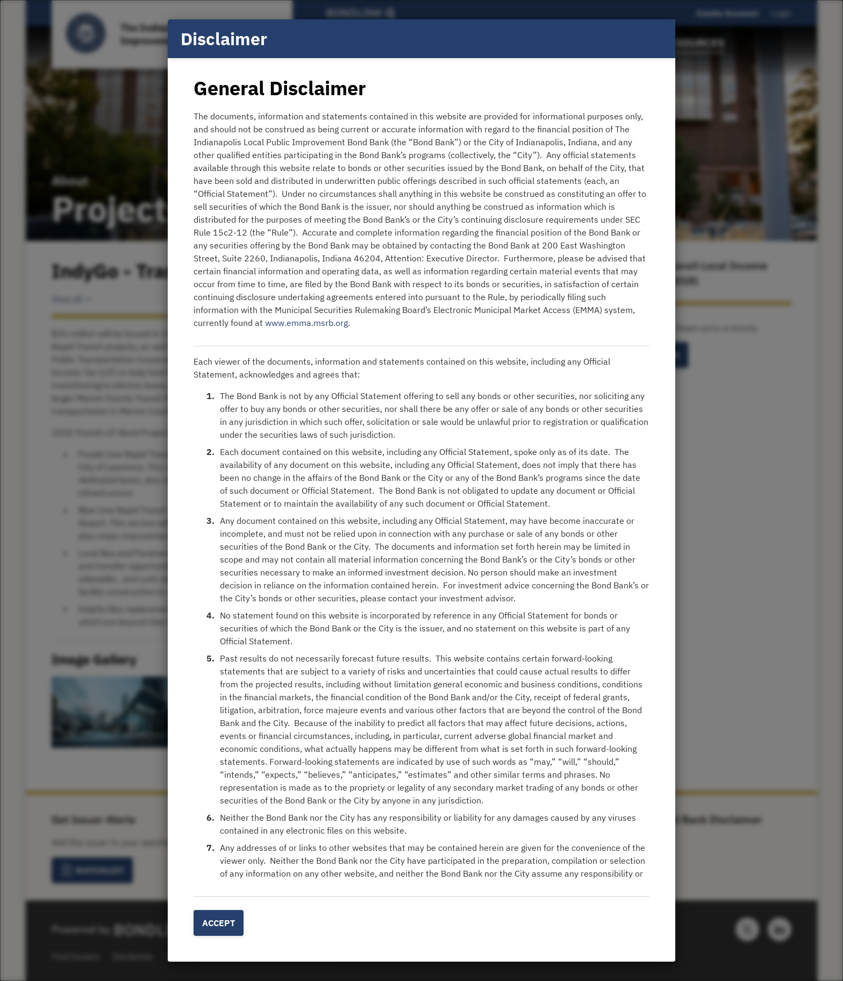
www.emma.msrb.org (306, 322)
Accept (218, 923)
